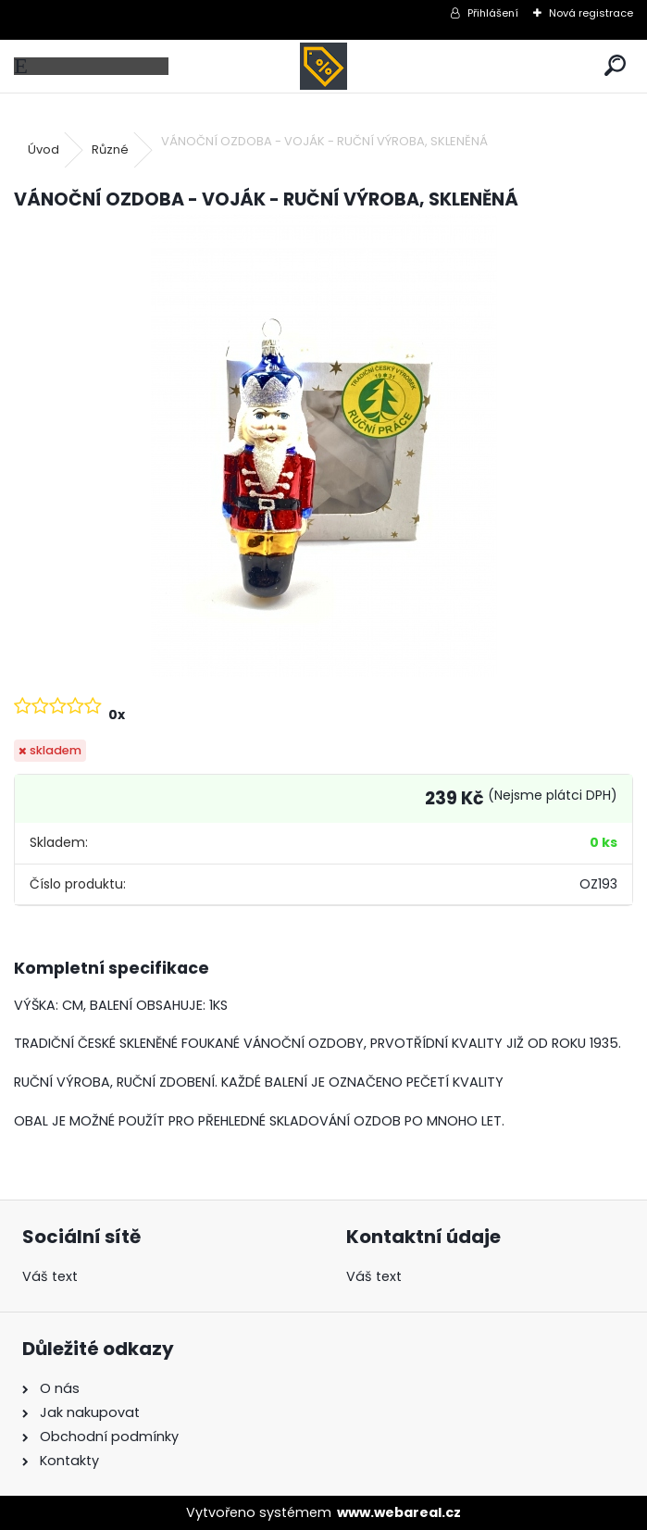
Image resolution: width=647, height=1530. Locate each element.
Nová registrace (591, 13)
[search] (615, 66)
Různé (110, 149)
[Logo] (323, 66)
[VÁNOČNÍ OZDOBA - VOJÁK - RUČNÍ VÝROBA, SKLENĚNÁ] (324, 445)
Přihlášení (492, 13)
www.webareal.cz (399, 1512)
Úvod (43, 149)
